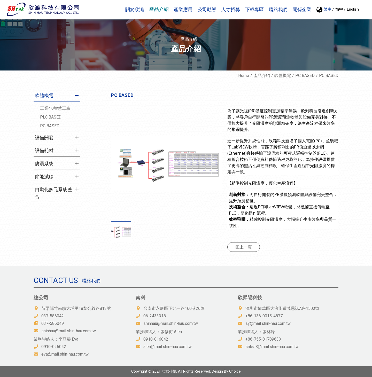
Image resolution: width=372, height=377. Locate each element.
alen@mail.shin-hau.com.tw (167, 346)
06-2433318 (154, 315)
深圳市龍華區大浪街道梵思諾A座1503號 (282, 308)
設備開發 (44, 137)
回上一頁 (243, 252)
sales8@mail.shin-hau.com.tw (272, 346)
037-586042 (52, 315)
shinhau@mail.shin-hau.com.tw (68, 330)
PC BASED (305, 75)
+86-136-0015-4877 (264, 315)
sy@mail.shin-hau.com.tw (268, 323)
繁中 (327, 9)
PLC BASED (50, 117)
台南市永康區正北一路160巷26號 (174, 308)
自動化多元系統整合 (53, 193)
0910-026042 (53, 346)
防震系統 (44, 163)
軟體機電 (282, 75)
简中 (339, 9)
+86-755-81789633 (263, 339)
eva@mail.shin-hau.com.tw (65, 354)
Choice (235, 371)
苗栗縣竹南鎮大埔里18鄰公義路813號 (76, 308)
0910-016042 (155, 339)
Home (243, 75)
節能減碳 (44, 176)
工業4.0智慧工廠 (55, 108)
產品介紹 (261, 75)
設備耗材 (44, 150)
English (353, 9)
